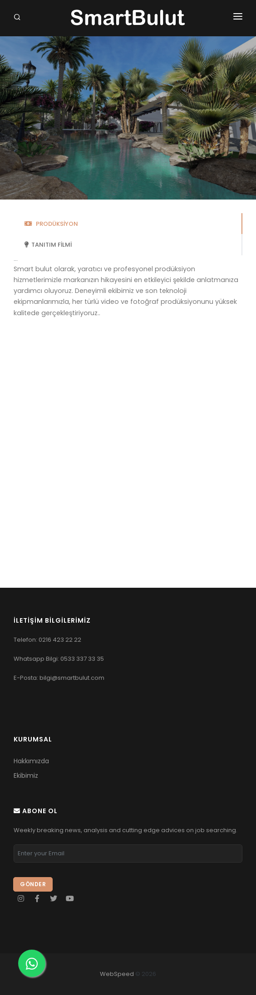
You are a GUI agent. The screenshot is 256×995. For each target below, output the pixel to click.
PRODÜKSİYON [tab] (51, 223)
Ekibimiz (26, 775)
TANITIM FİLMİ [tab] (48, 244)
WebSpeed (117, 974)
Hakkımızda (31, 761)
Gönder (33, 884)
